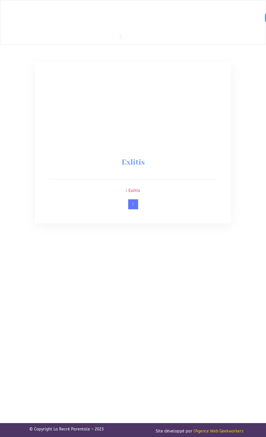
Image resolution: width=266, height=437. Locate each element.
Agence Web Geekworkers (219, 431)
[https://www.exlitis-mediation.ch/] (133, 204)
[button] (121, 36)
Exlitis (133, 190)
